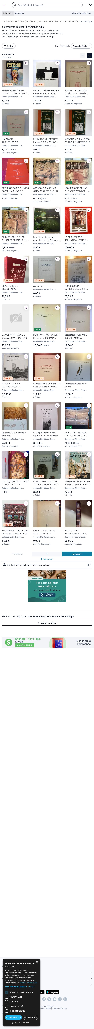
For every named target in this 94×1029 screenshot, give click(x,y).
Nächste (77, 554)
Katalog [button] (7, 13)
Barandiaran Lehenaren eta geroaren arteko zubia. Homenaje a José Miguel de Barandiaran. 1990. (46, 92)
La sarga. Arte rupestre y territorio (14, 434)
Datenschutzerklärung (41, 1008)
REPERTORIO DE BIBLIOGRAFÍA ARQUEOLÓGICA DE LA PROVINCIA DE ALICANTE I (15, 287)
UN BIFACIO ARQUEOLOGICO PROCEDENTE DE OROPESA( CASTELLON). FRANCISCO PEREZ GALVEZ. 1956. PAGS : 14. (14, 141)
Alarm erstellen (47, 623)
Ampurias (37, 286)
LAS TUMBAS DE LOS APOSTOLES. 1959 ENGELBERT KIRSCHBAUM (46, 532)
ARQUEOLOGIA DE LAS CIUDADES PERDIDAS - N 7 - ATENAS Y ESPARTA (78, 190)
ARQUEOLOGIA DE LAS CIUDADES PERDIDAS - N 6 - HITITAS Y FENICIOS (46, 190)
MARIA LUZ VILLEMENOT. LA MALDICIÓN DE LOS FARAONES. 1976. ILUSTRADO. (45, 141)
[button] (21, 986)
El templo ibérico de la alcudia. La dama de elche (45, 434)
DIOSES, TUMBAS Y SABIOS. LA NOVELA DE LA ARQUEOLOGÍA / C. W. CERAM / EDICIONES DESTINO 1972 (15, 483)
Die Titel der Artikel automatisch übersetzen (26, 565)
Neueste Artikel (80, 46)
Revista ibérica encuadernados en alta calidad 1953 (75, 532)
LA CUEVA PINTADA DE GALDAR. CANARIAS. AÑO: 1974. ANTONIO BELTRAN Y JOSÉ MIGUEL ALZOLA (15, 336)
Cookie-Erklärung (59, 1008)
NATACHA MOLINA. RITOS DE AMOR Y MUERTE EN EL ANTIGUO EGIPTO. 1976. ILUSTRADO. (78, 141)
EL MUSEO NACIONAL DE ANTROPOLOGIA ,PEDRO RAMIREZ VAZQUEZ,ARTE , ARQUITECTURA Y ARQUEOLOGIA (46, 483)
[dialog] (21, 992)
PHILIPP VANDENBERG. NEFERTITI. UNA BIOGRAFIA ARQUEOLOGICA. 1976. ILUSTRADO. (15, 92)
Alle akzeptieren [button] (13, 1017)
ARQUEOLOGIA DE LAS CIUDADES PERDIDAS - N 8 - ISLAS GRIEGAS (15, 239)
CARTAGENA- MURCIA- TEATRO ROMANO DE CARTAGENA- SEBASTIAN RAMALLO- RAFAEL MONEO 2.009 (78, 434)
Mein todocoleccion (81, 13)
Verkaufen (20, 13)
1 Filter (8, 46)
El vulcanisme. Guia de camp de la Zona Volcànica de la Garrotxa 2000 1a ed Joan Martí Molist (15, 532)
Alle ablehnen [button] (30, 1017)
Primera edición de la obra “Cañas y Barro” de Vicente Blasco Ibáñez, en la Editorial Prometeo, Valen (77, 483)
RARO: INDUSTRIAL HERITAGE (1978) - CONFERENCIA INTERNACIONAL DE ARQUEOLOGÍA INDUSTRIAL (15, 385)
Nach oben (47, 559)
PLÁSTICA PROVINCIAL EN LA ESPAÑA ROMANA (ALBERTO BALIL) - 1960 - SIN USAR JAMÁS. (46, 336)
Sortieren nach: (62, 46)
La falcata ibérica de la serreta (75, 385)
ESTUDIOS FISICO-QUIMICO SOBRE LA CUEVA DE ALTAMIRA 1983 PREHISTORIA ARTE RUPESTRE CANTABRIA (15, 190)
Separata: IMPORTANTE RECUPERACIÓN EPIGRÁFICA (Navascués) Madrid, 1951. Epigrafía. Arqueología (77, 336)
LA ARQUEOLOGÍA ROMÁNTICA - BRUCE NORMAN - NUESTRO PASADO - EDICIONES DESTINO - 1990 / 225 (75, 239)
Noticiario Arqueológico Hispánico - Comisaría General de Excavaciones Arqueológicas (77, 92)
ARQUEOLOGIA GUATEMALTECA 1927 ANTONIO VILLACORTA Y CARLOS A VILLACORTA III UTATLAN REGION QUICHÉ (78, 287)
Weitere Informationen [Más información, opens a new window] (28, 983)
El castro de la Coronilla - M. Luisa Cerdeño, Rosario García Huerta (47, 385)
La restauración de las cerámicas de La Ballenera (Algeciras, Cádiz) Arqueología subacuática (45, 239)
